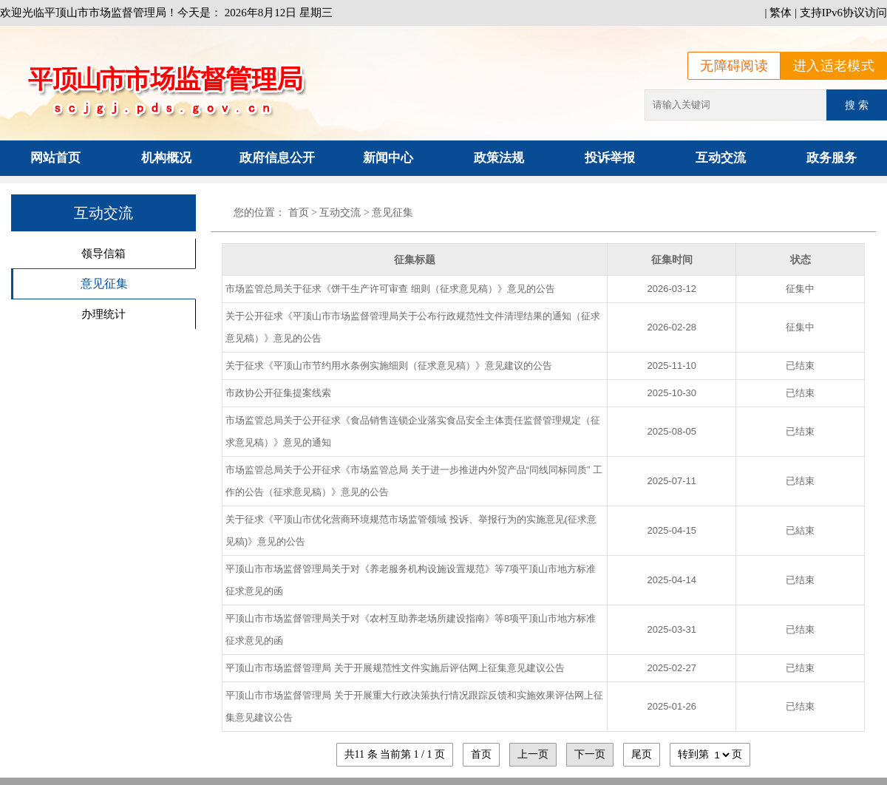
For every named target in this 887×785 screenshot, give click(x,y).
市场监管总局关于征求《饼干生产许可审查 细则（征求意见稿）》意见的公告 (390, 288)
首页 (298, 212)
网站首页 (55, 158)
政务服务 (831, 158)
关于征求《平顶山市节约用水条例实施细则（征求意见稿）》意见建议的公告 (388, 365)
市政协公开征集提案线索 (278, 392)
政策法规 (499, 158)
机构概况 (166, 158)
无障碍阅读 (734, 65)
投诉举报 (610, 158)
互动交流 (721, 158)
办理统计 (103, 313)
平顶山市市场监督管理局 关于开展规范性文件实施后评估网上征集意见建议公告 (395, 667)
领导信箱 (103, 253)
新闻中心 (388, 158)
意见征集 (104, 283)
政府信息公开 (277, 158)
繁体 (780, 12)
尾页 (641, 754)
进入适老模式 (833, 65)
